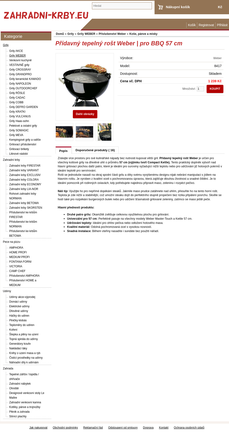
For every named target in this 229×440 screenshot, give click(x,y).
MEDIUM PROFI (19, 257)
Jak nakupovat (38, 427)
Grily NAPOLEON (20, 83)
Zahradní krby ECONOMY (25, 184)
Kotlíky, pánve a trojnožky (24, 407)
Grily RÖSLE (17, 93)
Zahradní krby (11, 159)
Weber (217, 58)
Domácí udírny (18, 301)
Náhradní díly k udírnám (24, 362)
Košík (191, 25)
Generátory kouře (20, 343)
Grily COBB (16, 102)
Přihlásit (222, 25)
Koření (13, 329)
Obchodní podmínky (65, 427)
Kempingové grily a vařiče (25, 139)
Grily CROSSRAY (20, 69)
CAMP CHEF (17, 271)
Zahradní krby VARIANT (24, 170)
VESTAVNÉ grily (19, 65)
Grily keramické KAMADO (25, 79)
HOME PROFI (18, 252)
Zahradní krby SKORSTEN (25, 207)
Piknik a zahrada (19, 411)
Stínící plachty (18, 416)
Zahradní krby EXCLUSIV (25, 175)
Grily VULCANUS (20, 116)
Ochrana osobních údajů (189, 427)
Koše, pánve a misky (143, 34)
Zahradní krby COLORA (24, 179)
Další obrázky (85, 114)
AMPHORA (16, 247)
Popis (63, 151)
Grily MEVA (16, 135)
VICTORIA (15, 266)
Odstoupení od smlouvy (122, 427)
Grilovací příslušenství (22, 144)
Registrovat (206, 25)
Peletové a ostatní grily (23, 125)
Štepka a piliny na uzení (24, 334)
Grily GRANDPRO (20, 74)
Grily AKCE (16, 51)
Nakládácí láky (18, 348)
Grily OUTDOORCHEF (23, 88)
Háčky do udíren (19, 315)
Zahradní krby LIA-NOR (23, 189)
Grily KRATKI (17, 111)
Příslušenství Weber (113, 34)
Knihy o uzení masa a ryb (24, 353)
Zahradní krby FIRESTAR (25, 165)
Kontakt (164, 427)
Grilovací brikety (19, 149)
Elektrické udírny (19, 306)
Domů (184, 25)
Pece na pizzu (11, 241)
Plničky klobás (18, 320)
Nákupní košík (178, 7)
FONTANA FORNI (20, 261)
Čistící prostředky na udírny (26, 357)
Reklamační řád (93, 427)
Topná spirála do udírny (23, 339)
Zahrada (8, 368)
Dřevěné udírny (18, 311)
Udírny (7, 291)
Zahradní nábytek (20, 383)
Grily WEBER (17, 55)
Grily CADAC (17, 97)
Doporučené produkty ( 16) (95, 150)
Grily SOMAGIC (19, 130)
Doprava (148, 427)
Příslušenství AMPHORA (24, 275)
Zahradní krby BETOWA (24, 203)
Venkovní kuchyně (20, 60)
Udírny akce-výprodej (22, 297)
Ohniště (14, 388)
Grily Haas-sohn (19, 121)
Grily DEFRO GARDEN (23, 107)
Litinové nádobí (18, 153)
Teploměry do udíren (22, 325)
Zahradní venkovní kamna (25, 402)
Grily (6, 45)
